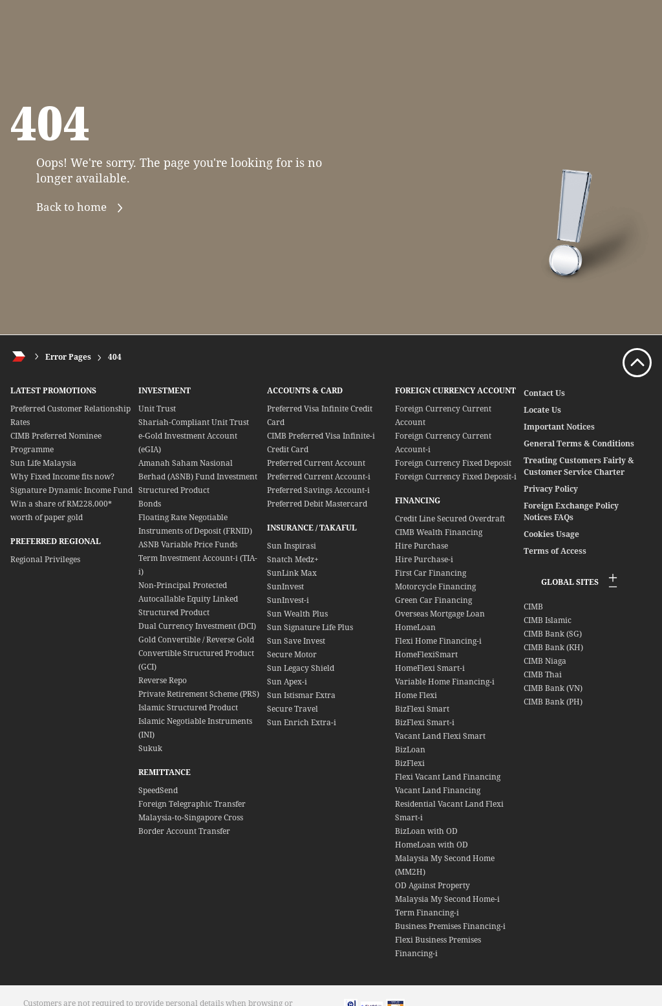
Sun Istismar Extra (301, 695)
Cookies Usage (551, 534)
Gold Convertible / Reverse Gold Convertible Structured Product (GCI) (196, 653)
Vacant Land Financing (437, 790)
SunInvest (285, 586)
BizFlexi (410, 763)
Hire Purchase (421, 545)
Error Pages (68, 356)
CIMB (533, 606)
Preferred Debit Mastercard (317, 503)
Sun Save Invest (296, 640)
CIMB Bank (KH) (553, 647)
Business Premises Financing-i (450, 926)
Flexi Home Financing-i (438, 640)
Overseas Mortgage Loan (440, 613)
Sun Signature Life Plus (310, 627)
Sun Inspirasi (291, 545)
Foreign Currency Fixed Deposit (453, 462)
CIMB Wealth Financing (438, 532)
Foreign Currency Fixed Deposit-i (456, 476)
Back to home (82, 208)
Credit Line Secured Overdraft (450, 518)
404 (115, 356)
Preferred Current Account (316, 462)
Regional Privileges (45, 559)
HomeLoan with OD (431, 844)
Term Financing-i (427, 912)
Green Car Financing (433, 600)
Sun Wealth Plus (297, 613)
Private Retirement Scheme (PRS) (198, 693)
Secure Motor (292, 654)
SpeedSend (158, 790)
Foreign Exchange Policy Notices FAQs (571, 511)
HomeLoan (415, 627)
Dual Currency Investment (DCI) (197, 625)
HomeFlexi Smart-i (430, 667)
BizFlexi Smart (422, 708)
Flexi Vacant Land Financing (447, 776)
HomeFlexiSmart (426, 654)
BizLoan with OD (426, 831)
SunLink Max (292, 572)
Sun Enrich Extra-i (301, 722)
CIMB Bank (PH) (553, 701)
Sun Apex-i (287, 681)
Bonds (149, 503)
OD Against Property (432, 885)
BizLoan (410, 749)
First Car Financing (430, 572)
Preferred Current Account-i (318, 476)
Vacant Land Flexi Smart (440, 735)
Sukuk (150, 748)
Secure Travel (292, 708)
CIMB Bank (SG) (553, 633)
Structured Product (173, 490)
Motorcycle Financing (435, 586)
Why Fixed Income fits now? (62, 476)
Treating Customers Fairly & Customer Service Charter (579, 466)
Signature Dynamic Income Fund (71, 490)
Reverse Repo (162, 680)
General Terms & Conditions (579, 443)
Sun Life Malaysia (43, 462)
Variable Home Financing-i (445, 681)
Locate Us (542, 409)
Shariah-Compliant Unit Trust (193, 422)
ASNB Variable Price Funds (187, 544)
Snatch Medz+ (293, 559)
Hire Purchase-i (424, 559)
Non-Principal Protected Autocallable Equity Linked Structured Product (188, 599)
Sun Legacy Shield (300, 667)
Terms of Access (555, 550)
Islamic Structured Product (188, 707)
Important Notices (559, 426)
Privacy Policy (551, 488)
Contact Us (544, 393)
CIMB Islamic (547, 620)
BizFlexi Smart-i (424, 722)
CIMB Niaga (545, 660)
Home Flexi (416, 695)
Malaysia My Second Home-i (447, 898)
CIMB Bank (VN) (553, 688)
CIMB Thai (543, 674)
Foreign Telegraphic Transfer (192, 803)
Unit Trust (157, 408)
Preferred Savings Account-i (318, 490)
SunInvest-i (288, 600)
